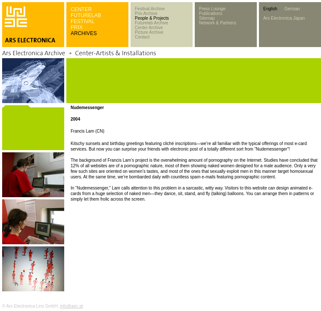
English (270, 8)
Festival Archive (150, 8)
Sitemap (207, 18)
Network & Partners (217, 23)
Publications (210, 13)
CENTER (81, 9)
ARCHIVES (84, 33)
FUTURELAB (86, 15)
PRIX (77, 27)
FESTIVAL (83, 21)
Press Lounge (212, 8)
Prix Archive (146, 13)
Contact (142, 37)
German (292, 8)
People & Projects (152, 18)
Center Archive (149, 27)
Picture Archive (149, 32)
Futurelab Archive (151, 23)
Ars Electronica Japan (284, 18)
